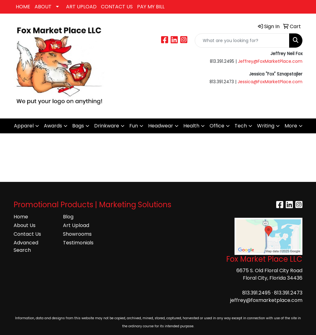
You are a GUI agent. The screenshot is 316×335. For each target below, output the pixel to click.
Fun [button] (133, 125)
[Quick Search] (242, 40)
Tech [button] (241, 125)
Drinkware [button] (106, 125)
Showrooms (77, 234)
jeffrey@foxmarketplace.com (266, 300)
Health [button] (191, 125)
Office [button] (217, 125)
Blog (68, 216)
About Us (24, 225)
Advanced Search (26, 246)
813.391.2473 (288, 292)
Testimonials (78, 242)
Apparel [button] (24, 125)
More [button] (291, 125)
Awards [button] (53, 125)
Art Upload (76, 225)
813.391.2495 (256, 292)
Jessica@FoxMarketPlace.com (270, 82)
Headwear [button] (160, 125)
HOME (23, 6)
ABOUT (43, 6)
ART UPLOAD (81, 6)
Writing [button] (265, 125)
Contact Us (27, 234)
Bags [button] (78, 125)
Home (21, 216)
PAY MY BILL (150, 6)
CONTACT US (117, 6)
